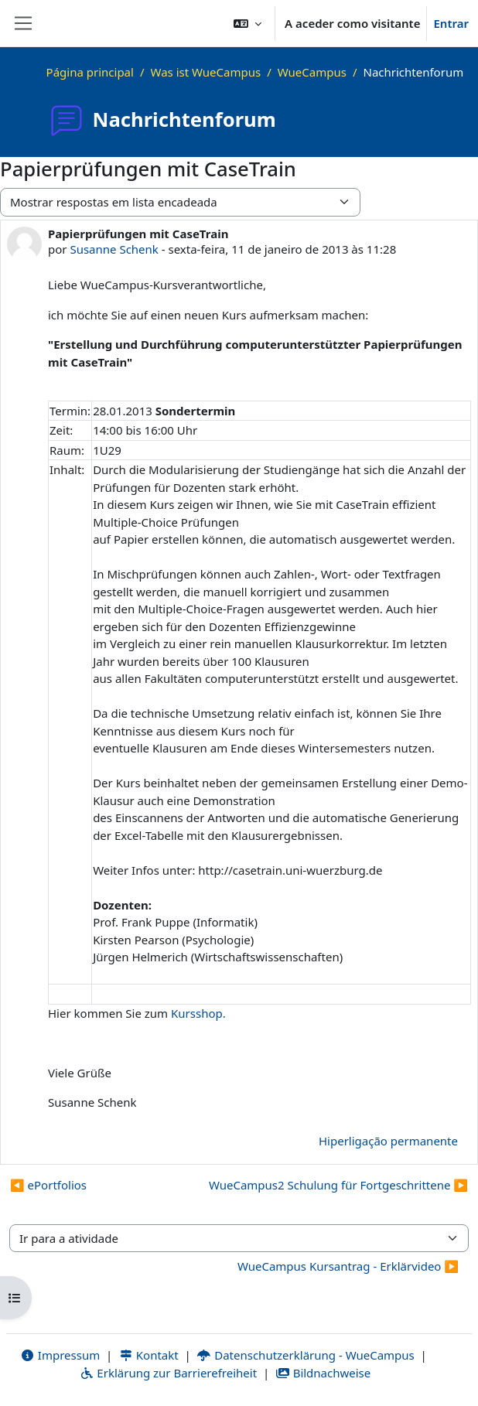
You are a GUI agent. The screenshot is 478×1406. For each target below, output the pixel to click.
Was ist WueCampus (206, 72)
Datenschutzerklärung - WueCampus (306, 1355)
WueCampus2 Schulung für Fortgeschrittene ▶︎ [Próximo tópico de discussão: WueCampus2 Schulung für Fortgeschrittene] (338, 1185)
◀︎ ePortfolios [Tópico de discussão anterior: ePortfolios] (48, 1185)
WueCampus (312, 72)
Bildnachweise (322, 1372)
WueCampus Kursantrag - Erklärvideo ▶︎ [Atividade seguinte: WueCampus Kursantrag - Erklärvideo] (348, 1266)
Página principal (90, 72)
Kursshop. (198, 1013)
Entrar (451, 23)
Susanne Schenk (114, 249)
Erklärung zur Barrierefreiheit (168, 1372)
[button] (247, 23)
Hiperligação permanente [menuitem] (388, 1140)
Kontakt (148, 1355)
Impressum (60, 1355)
